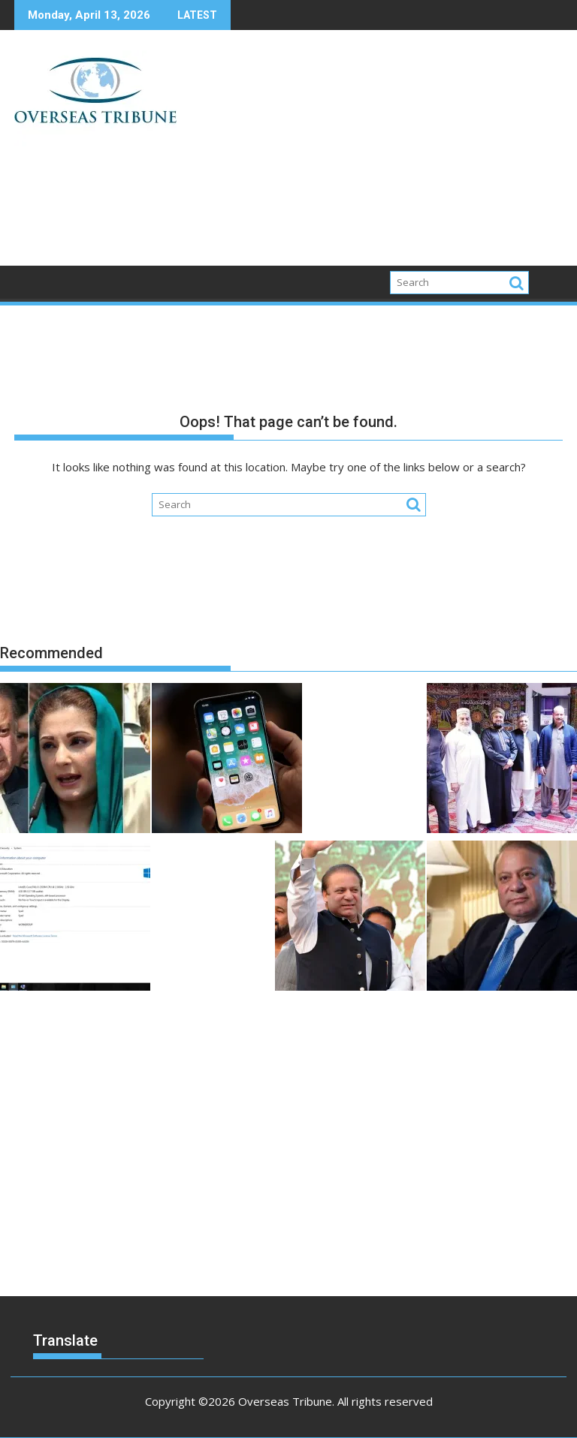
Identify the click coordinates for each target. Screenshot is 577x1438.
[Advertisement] (376, 154)
